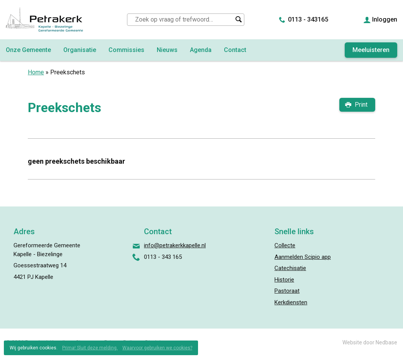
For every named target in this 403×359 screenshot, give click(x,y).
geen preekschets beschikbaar (76, 161)
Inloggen (384, 19)
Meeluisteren (370, 50)
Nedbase (386, 342)
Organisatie (79, 50)
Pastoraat (287, 290)
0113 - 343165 (308, 19)
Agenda (201, 50)
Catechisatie (290, 268)
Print (361, 104)
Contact (235, 50)
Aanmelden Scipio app (302, 256)
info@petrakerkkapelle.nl (175, 245)
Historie (284, 279)
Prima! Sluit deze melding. (90, 348)
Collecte (284, 245)
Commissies (126, 50)
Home (36, 72)
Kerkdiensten (290, 302)
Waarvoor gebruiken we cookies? (157, 348)
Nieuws (167, 50)
